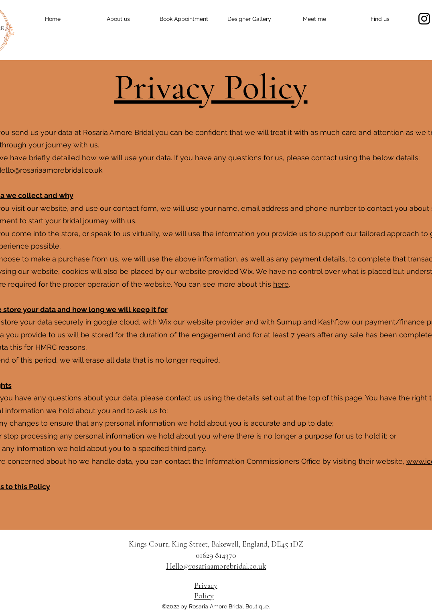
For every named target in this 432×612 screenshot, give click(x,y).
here (281, 284)
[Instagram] (424, 19)
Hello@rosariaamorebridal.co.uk (216, 566)
